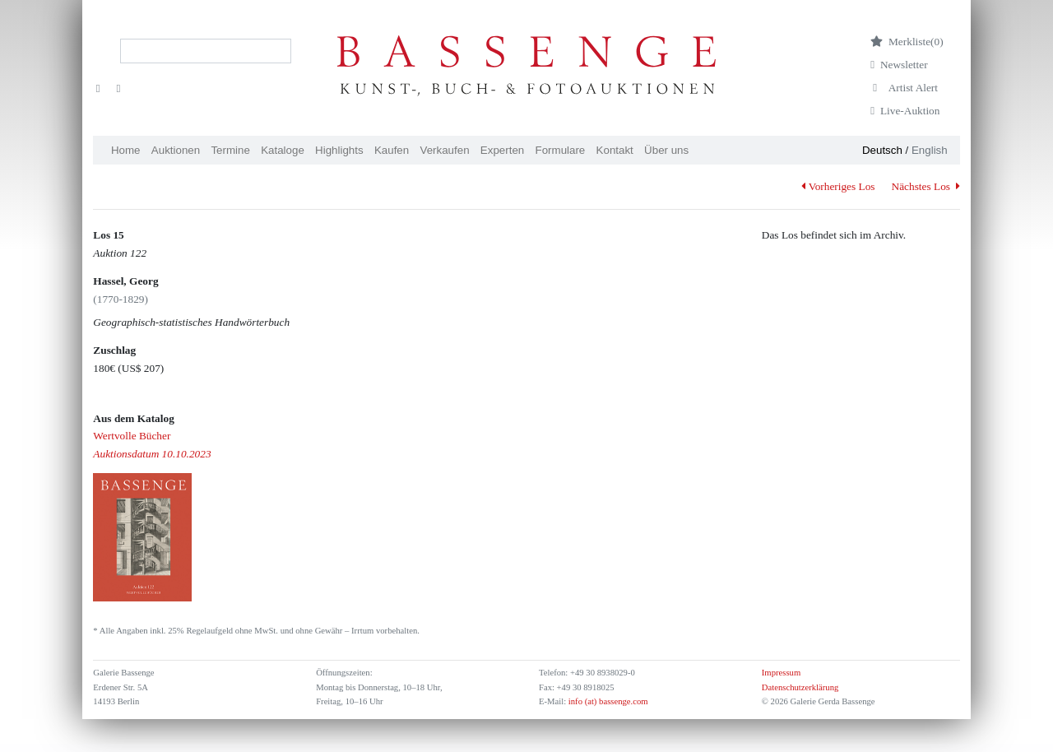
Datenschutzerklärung (800, 687)
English (930, 150)
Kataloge (282, 150)
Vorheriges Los (837, 186)
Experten (502, 150)
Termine (230, 150)
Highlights (339, 150)
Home (126, 150)
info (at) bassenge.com (606, 701)
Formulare (561, 150)
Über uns (666, 150)
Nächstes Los (926, 186)
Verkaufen (445, 150)
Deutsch (882, 150)
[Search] (205, 51)
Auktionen (175, 150)
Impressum (781, 672)
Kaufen (391, 150)
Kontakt (614, 150)
